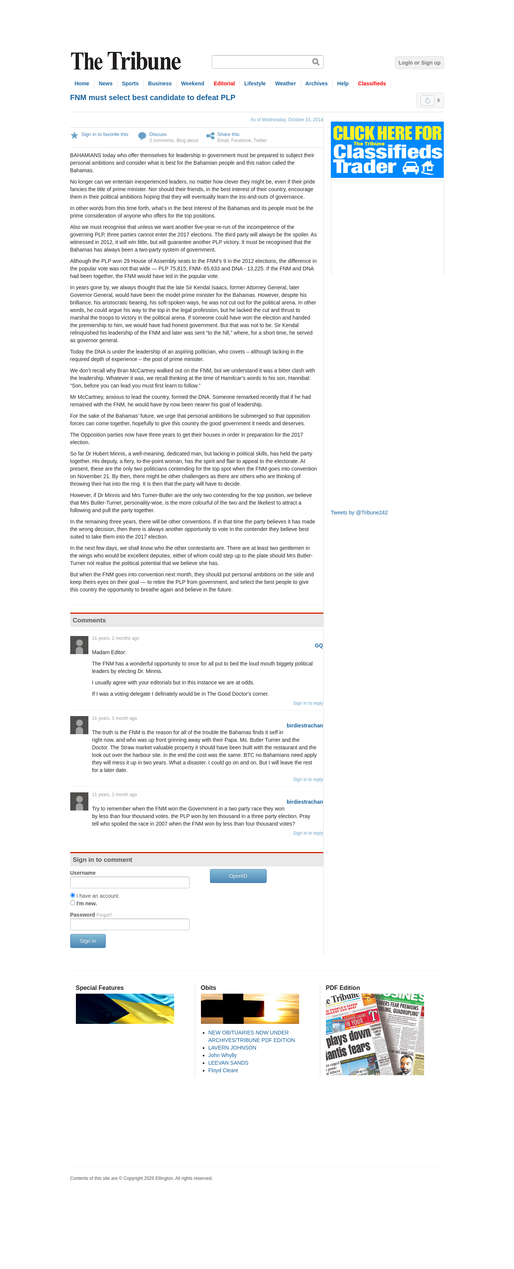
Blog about (187, 140)
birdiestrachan (305, 725)
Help (343, 83)
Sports (130, 83)
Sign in (88, 941)
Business (159, 83)
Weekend (192, 83)
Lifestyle (255, 83)
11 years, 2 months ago (115, 638)
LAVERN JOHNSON (232, 1048)
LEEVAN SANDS (228, 1063)
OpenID (238, 876)
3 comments (162, 140)
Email (223, 140)
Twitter (260, 140)
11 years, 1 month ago (114, 718)
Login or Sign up (419, 63)
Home (82, 83)
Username (83, 873)
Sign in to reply (308, 703)
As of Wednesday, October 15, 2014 (286, 119)
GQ (319, 645)
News (106, 83)
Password (91, 915)
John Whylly (222, 1055)
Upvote (427, 100)
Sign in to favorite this (105, 134)
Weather (285, 83)
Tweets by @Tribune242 (359, 512)
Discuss (158, 134)
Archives (317, 83)
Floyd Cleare (223, 1070)
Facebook (241, 140)
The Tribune (127, 61)
